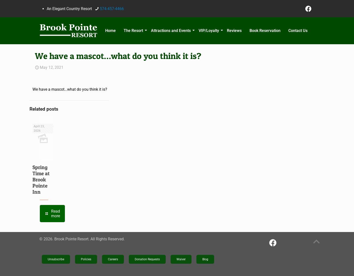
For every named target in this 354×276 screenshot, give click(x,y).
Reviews (234, 30)
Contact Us (298, 30)
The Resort (134, 30)
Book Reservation (265, 30)
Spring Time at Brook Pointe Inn (41, 179)
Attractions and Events (171, 30)
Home (110, 30)
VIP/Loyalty (210, 30)
